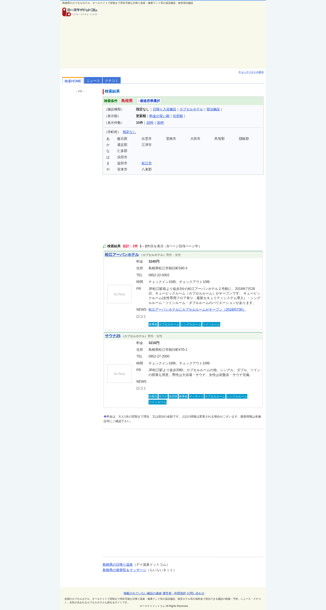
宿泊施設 (213, 109)
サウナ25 (112, 336)
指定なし (129, 132)
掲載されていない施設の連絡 (143, 593)
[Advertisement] (183, 37)
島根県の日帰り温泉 (118, 564)
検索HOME (73, 81)
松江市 (147, 163)
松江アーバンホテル (122, 255)
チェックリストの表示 (251, 72)
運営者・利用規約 (174, 593)
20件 (150, 122)
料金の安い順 (159, 116)
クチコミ (111, 80)
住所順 (178, 116)
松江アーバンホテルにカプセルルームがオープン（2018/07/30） (197, 309)
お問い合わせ (196, 593)
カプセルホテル (191, 109)
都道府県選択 (149, 101)
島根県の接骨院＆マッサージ (124, 570)
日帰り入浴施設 (164, 109)
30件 (160, 122)
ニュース (93, 80)
